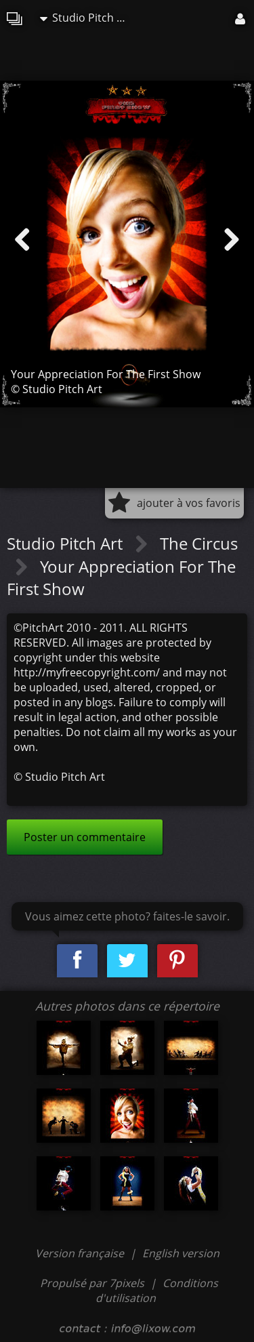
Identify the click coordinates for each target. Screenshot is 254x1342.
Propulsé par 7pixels (92, 1283)
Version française (81, 1253)
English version (180, 1253)
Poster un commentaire (85, 837)
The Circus (199, 543)
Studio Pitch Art (86, 17)
